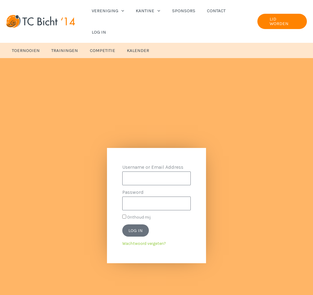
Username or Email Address (152, 147)
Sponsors (181, 11)
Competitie (96, 30)
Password (133, 172)
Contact (212, 11)
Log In (237, 11)
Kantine (149, 11)
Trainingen (61, 30)
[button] (124, 11)
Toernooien (25, 30)
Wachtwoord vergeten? (144, 223)
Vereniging (111, 11)
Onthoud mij (136, 196)
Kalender (129, 30)
